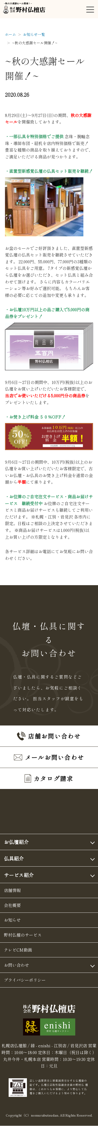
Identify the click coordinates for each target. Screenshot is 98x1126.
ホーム (10, 34)
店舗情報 (12, 890)
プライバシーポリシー (25, 980)
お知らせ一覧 (34, 34)
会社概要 (12, 905)
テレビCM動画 (18, 950)
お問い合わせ (16, 965)
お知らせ (12, 920)
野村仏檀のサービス (23, 935)
